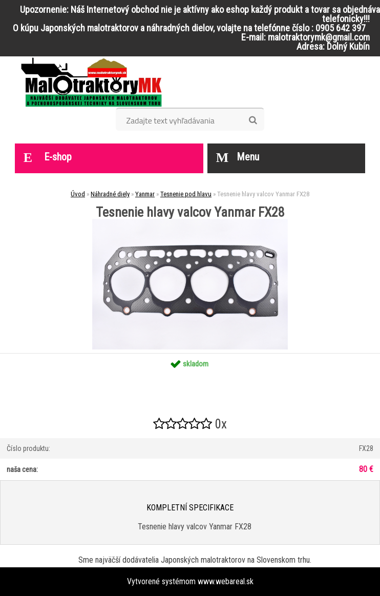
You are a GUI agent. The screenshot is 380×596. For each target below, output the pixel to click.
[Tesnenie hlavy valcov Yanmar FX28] (190, 223)
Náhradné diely (110, 194)
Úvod (78, 194)
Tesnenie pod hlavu (186, 194)
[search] (253, 120)
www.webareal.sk (226, 581)
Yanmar (145, 194)
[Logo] (91, 82)
